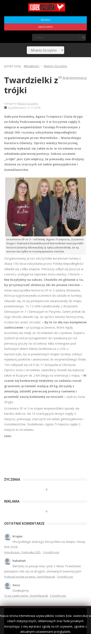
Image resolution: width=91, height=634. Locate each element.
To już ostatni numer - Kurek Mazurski (26, 595)
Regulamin (46, 623)
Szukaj (83, 37)
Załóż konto (45, 27)
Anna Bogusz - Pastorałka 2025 (22, 552)
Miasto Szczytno (28, 103)
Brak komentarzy (75, 78)
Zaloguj (45, 20)
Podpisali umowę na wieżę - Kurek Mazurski (29, 577)
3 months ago (51, 552)
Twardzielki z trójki (31, 85)
